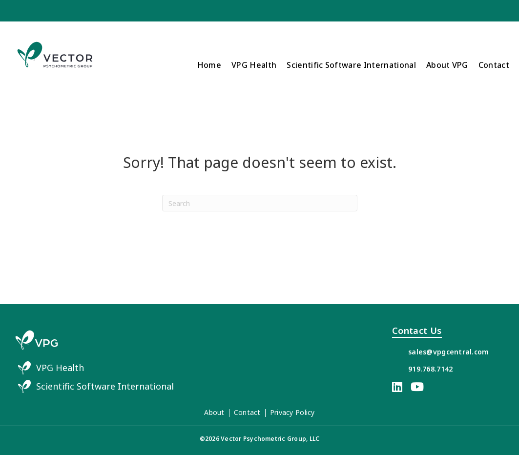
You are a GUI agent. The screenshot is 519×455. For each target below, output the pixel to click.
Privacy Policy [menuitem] (292, 412)
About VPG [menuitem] (447, 65)
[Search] (259, 203)
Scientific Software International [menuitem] (351, 65)
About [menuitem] (214, 412)
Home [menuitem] (209, 65)
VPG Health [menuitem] (253, 65)
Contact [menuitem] (493, 65)
